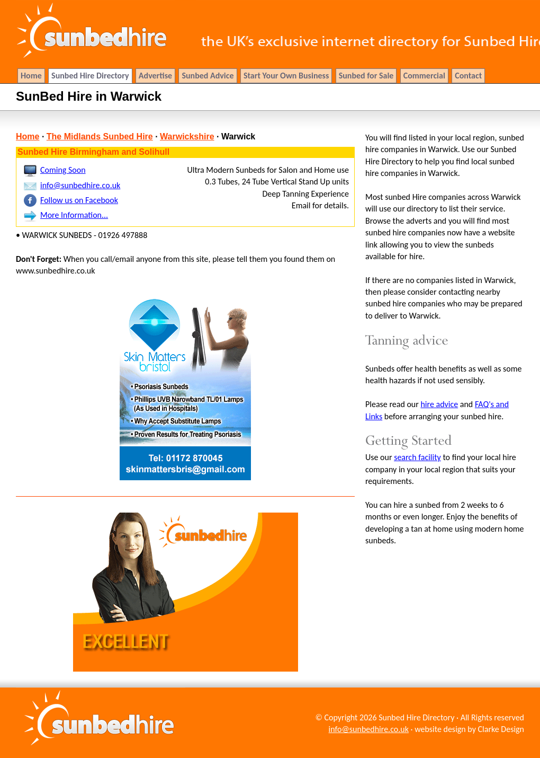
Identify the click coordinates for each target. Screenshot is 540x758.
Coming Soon (63, 170)
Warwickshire (187, 136)
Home (27, 136)
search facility (417, 457)
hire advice (439, 404)
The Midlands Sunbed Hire (100, 136)
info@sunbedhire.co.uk (80, 185)
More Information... (74, 215)
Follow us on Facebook (79, 200)
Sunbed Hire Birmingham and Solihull (93, 151)
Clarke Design (501, 729)
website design (440, 729)
